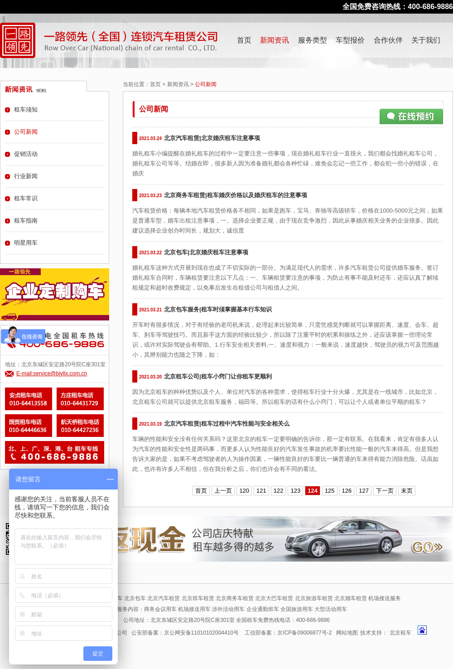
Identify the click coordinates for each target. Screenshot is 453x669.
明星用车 (26, 242)
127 (364, 490)
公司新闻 (26, 131)
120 (244, 490)
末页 (407, 490)
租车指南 (26, 220)
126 (347, 490)
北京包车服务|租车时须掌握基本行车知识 (218, 309)
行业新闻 (26, 176)
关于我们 (425, 40)
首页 (244, 40)
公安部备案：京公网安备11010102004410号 (185, 633)
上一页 (223, 490)
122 (279, 490)
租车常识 (26, 198)
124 (313, 490)
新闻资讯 (274, 40)
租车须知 (26, 109)
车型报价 (350, 40)
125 (330, 490)
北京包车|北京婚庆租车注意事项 (206, 252)
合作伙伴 (388, 40)
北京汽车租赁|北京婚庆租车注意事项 (212, 138)
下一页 (385, 490)
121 (261, 490)
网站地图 (347, 633)
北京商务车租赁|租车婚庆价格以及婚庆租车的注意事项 (235, 195)
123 (295, 490)
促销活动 (26, 153)
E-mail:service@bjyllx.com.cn (51, 373)
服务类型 (312, 40)
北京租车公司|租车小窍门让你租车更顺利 (218, 376)
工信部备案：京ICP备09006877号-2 (288, 633)
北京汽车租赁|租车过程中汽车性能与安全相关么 (226, 423)
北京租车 (400, 633)
